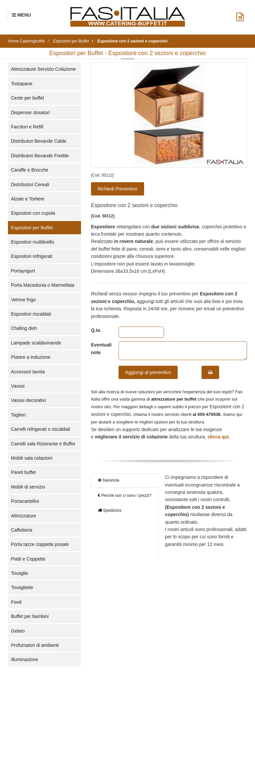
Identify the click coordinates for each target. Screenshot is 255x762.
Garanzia (108, 480)
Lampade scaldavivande (36, 342)
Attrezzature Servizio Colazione (43, 69)
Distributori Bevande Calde (38, 141)
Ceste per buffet (27, 98)
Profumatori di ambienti (35, 645)
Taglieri (18, 415)
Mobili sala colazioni (31, 458)
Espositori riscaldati (31, 314)
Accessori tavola (28, 371)
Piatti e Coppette (28, 559)
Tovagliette (22, 587)
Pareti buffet (23, 472)
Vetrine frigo (23, 299)
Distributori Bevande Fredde (40, 155)
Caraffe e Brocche (29, 170)
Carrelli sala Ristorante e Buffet (43, 443)
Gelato (18, 631)
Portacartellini (25, 501)
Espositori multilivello (32, 242)
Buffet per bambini (29, 616)
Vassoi (18, 386)
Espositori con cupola (33, 213)
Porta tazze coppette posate (40, 544)
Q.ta (95, 330)
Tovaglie (19, 573)
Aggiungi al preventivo (148, 372)
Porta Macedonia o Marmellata (42, 285)
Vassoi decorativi (28, 400)
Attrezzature (23, 515)
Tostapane (22, 83)
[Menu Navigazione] (21, 15)
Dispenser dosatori (30, 112)
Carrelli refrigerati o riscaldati (40, 429)
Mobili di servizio (28, 487)
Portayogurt (23, 270)
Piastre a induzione (30, 357)
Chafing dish (24, 328)
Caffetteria (21, 530)
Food (16, 602)
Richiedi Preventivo (117, 188)
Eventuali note (100, 348)
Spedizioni (110, 510)
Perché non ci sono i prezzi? (124, 495)
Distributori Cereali (30, 184)
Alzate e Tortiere (27, 198)
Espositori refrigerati (31, 256)
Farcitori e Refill (27, 126)
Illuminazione (24, 659)
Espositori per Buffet (32, 227)
